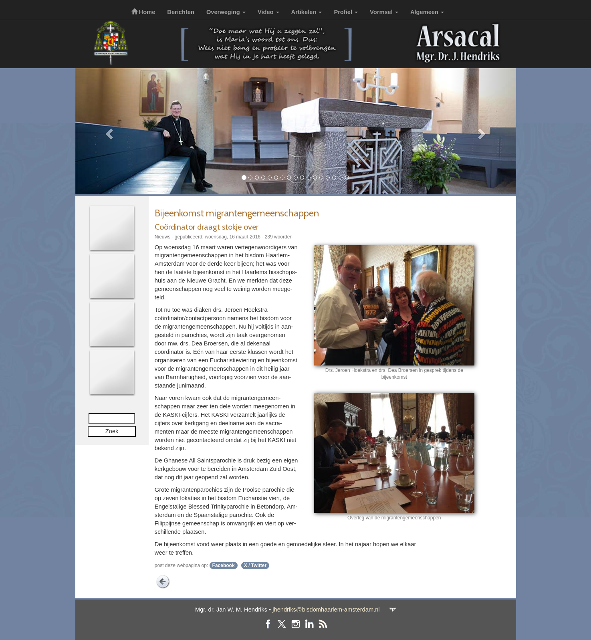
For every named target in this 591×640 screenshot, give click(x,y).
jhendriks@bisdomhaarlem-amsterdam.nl (325, 609)
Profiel (346, 12)
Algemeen (427, 12)
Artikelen (306, 12)
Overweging (226, 12)
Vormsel (384, 12)
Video (268, 12)
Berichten (180, 12)
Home (143, 12)
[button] (108, 131)
